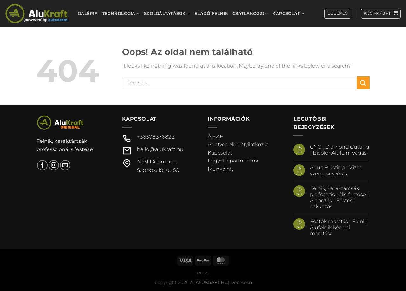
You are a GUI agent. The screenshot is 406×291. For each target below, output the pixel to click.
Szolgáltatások (167, 13)
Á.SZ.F (215, 137)
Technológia (121, 13)
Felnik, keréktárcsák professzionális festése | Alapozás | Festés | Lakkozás (339, 197)
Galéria (88, 13)
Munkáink (220, 169)
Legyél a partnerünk (233, 161)
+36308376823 (155, 137)
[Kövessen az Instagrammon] (54, 165)
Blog (203, 273)
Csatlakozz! (250, 13)
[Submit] (363, 82)
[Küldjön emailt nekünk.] (65, 165)
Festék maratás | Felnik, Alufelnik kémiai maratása (339, 227)
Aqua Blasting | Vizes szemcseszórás (336, 170)
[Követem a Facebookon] (42, 165)
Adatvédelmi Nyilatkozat (238, 145)
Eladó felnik (211, 13)
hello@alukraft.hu (160, 149)
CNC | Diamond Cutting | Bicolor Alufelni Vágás (339, 150)
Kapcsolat (288, 13)
